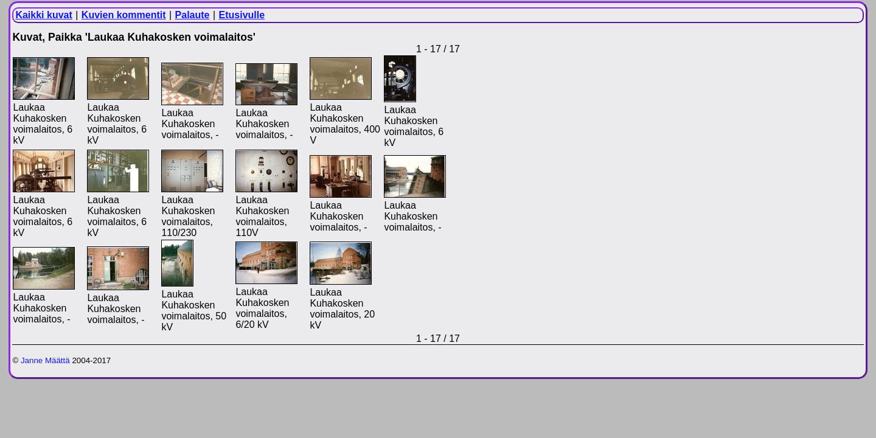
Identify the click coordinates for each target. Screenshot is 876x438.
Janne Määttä (45, 360)
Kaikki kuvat (43, 15)
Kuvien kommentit (124, 15)
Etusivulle (242, 15)
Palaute (192, 15)
